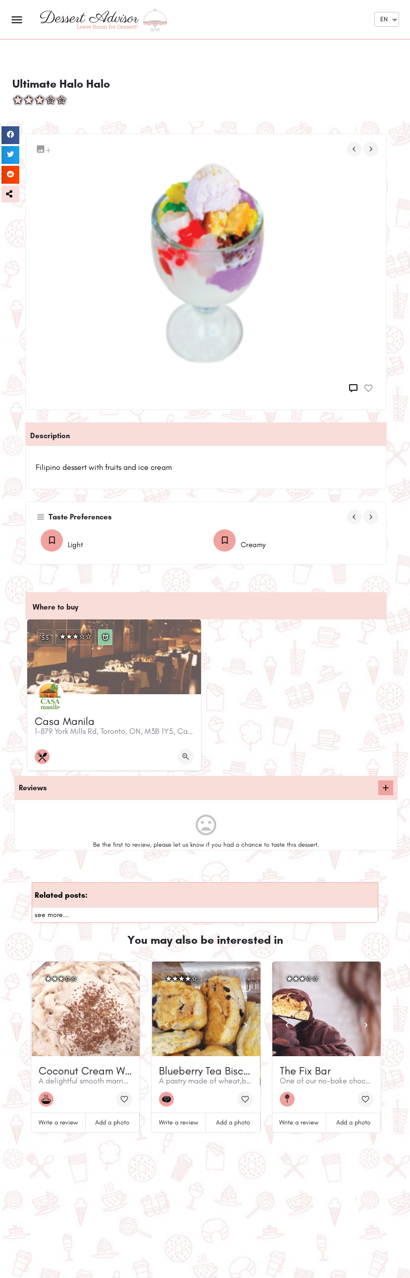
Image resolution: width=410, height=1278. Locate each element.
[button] (10, 194)
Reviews (33, 787)
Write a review (58, 1122)
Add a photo (112, 1122)
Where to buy (55, 607)
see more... (52, 915)
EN (384, 19)
